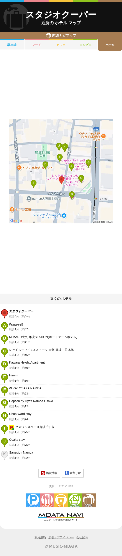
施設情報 (49, 473)
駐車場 (11, 45)
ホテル (110, 45)
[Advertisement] (61, 84)
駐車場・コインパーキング (33, 500)
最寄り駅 (73, 473)
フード (36, 45)
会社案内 (82, 537)
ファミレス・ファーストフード (47, 500)
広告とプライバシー (61, 537)
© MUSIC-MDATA (61, 546)
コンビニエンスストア (75, 500)
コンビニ (85, 45)
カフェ (61, 45)
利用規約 (40, 537)
